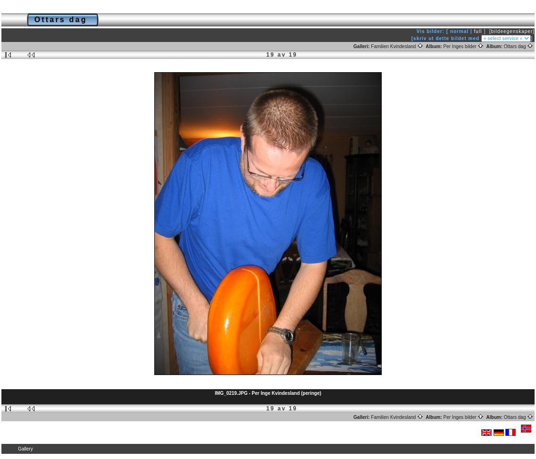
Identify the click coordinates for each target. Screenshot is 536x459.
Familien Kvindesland (397, 46)
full (478, 31)
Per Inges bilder (464, 46)
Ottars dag (518, 46)
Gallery (25, 448)
